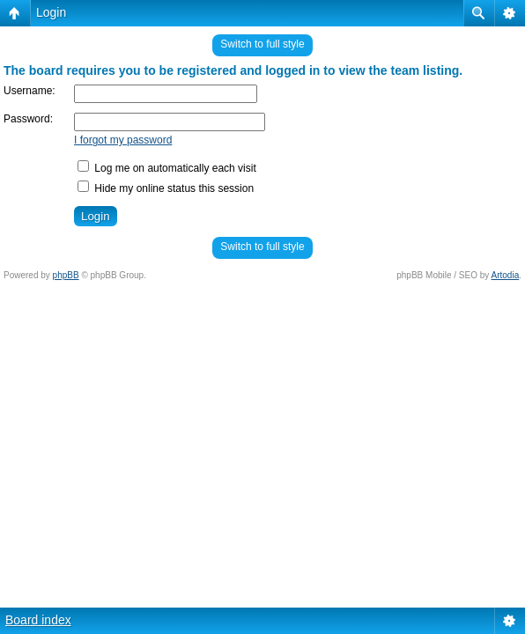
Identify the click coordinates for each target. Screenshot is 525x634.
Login (51, 12)
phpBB (66, 275)
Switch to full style (262, 44)
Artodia (506, 275)
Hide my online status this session (166, 188)
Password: (28, 119)
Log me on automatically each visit (167, 168)
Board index (38, 620)
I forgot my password (123, 140)
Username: (29, 91)
